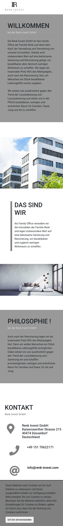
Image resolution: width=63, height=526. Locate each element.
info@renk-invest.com (43, 468)
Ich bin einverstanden (20, 519)
